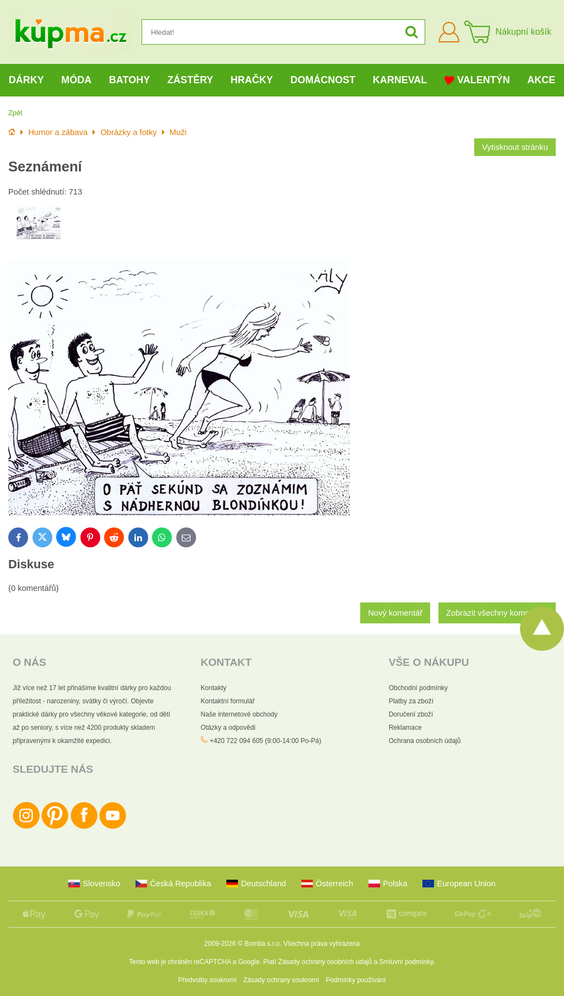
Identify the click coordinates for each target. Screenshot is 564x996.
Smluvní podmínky (406, 962)
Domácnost (322, 79)
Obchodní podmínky (418, 688)
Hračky (252, 79)
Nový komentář (395, 613)
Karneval (400, 79)
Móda (76, 79)
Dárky (26, 79)
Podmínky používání (356, 980)
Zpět (15, 113)
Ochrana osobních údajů (425, 741)
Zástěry (190, 79)
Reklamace (405, 727)
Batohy (129, 79)
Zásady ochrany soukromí (281, 980)
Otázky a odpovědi (227, 727)
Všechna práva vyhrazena (321, 943)
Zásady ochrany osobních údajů (325, 962)
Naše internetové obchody (238, 714)
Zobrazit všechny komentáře (497, 613)
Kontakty (213, 688)
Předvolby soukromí (207, 980)
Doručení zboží (411, 714)
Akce (541, 79)
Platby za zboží (411, 701)
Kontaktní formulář (227, 701)
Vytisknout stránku (515, 147)
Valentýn (477, 80)
